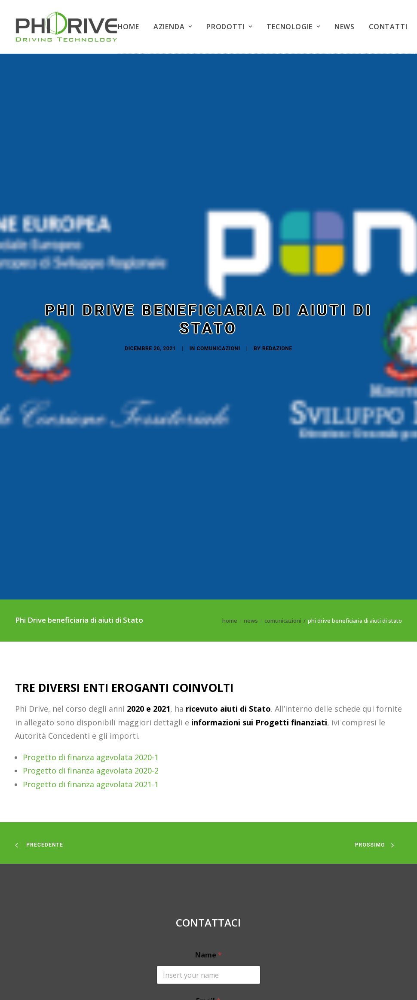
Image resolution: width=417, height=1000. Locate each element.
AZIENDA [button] (172, 26)
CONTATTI (388, 26)
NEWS (344, 26)
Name (208, 790)
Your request (208, 928)
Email (208, 836)
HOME (128, 26)
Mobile (208, 882)
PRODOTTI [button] (229, 26)
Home (229, 456)
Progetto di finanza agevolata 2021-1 (91, 619)
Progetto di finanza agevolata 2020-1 (91, 592)
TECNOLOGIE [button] (293, 26)
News (251, 456)
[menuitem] (131, 27)
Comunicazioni (218, 266)
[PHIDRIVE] (66, 27)
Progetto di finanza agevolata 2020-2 (91, 606)
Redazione (277, 266)
